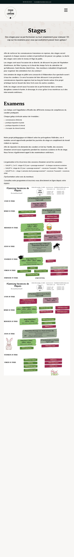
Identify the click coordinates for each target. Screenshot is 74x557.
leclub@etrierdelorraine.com (42, 2)
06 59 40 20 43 (27, 2)
